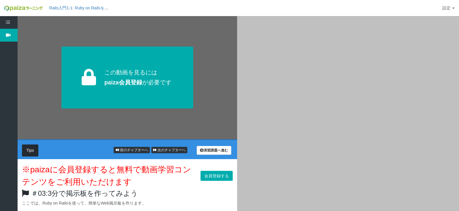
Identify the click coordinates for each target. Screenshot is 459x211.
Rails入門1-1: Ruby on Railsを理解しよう (87, 8)
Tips (30, 150)
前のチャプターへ (131, 150)
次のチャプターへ (169, 150)
